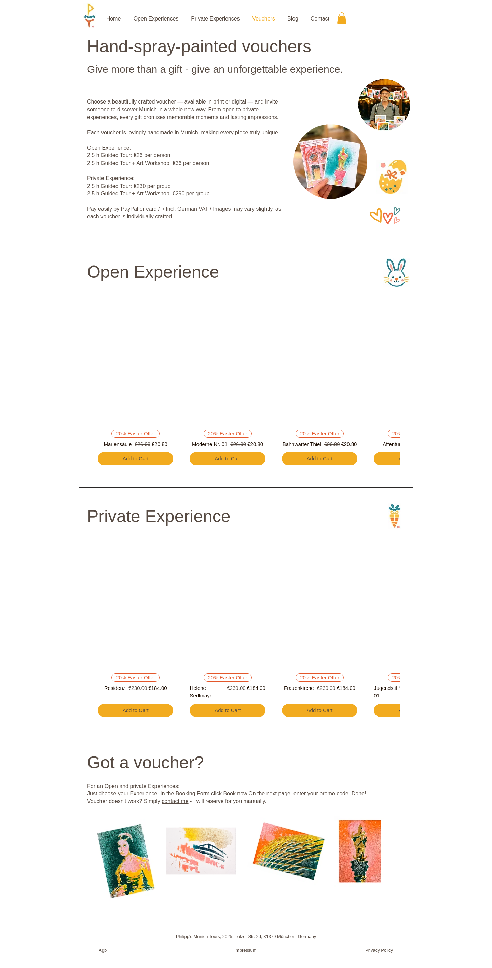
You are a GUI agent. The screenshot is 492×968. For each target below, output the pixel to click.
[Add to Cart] (135, 458)
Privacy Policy (379, 950)
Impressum (245, 950)
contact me (175, 801)
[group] (246, 383)
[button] (341, 18)
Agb (103, 950)
